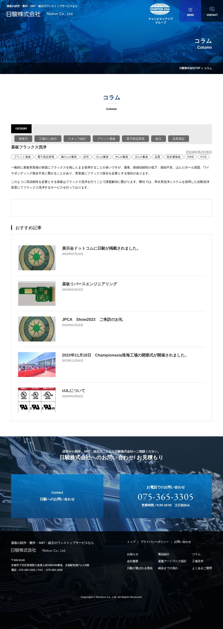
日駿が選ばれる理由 (139, 567)
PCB (204, 156)
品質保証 (178, 138)
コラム (196, 554)
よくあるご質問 (202, 567)
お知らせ (132, 554)
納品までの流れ (168, 567)
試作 (86, 156)
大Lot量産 (141, 156)
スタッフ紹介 (77, 138)
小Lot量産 (102, 156)
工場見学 (197, 560)
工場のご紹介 (48, 138)
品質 (157, 156)
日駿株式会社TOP (189, 68)
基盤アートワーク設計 (172, 560)
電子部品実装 (135, 138)
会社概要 (132, 560)
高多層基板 (174, 156)
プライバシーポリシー (154, 541)
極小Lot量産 (69, 156)
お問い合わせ (182, 541)
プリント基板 (106, 138)
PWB (190, 156)
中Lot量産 (121, 156)
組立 (158, 138)
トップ (131, 541)
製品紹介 (163, 554)
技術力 (23, 138)
